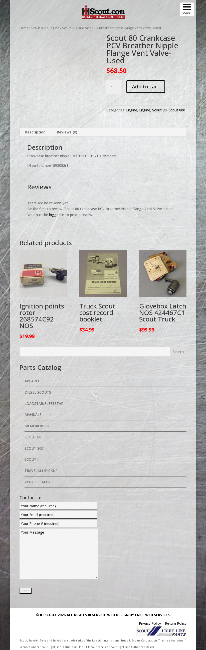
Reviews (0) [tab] (67, 132)
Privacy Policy (150, 623)
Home (24, 28)
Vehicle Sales (37, 481)
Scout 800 (38, 28)
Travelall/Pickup (41, 470)
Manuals (33, 414)
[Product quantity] (113, 87)
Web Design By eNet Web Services (138, 614)
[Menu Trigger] (187, 9)
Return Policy (175, 623)
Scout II (32, 459)
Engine (54, 28)
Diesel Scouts (38, 392)
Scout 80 (159, 110)
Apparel (32, 381)
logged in (56, 214)
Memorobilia (37, 425)
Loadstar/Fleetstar (44, 403)
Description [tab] (35, 132)
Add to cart (145, 86)
